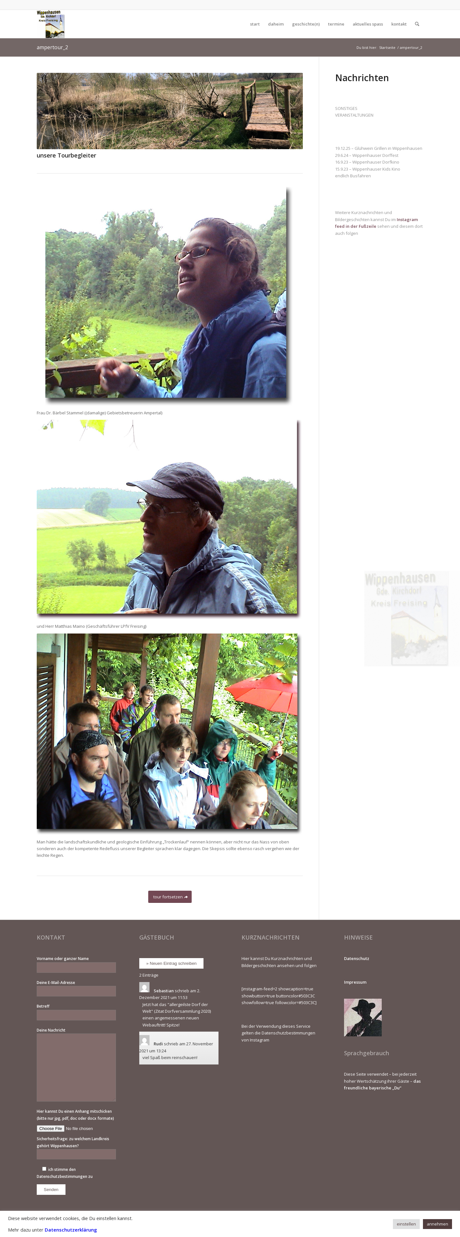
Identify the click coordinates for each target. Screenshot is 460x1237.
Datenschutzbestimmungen (62, 1176)
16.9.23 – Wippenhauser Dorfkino (367, 162)
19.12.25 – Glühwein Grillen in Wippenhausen (378, 148)
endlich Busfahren (353, 176)
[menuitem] (255, 24)
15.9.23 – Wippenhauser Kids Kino (367, 169)
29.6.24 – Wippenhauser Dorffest (366, 155)
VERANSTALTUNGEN (354, 115)
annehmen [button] (437, 1224)
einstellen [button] (406, 1224)
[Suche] (417, 24)
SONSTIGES (346, 108)
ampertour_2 (52, 47)
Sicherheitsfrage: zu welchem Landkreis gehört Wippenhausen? (76, 1147)
